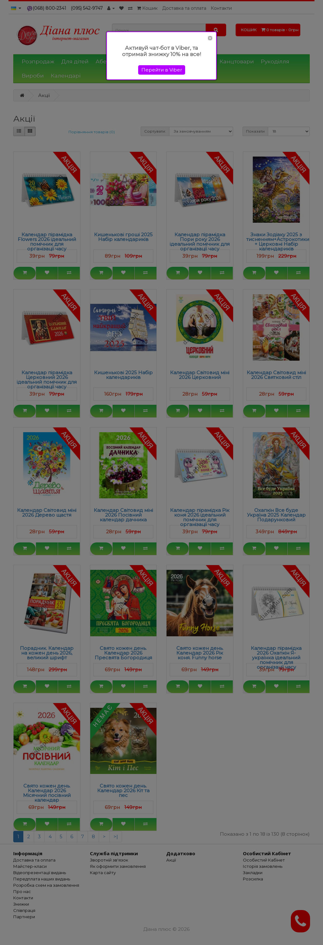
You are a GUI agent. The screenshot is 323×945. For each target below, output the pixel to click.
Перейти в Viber (161, 70)
